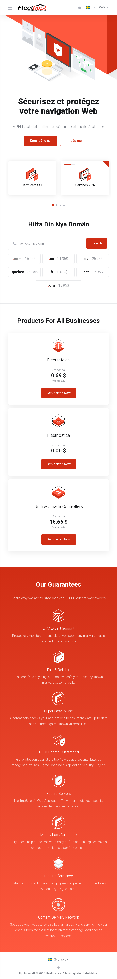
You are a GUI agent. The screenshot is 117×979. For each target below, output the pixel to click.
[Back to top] (58, 967)
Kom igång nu (40, 141)
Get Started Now (59, 393)
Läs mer (77, 141)
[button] (53, 205)
